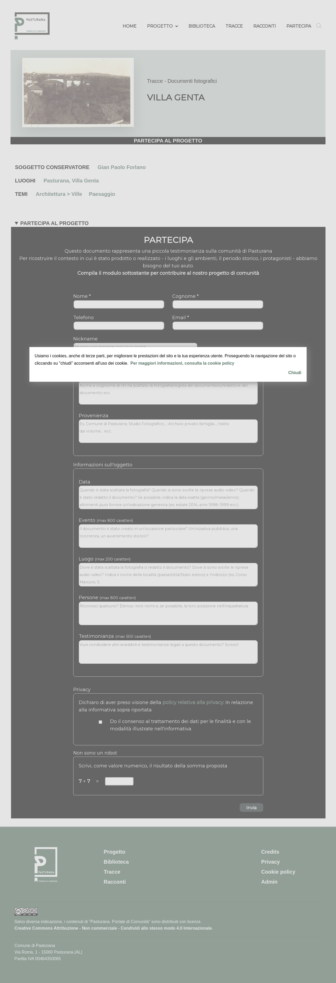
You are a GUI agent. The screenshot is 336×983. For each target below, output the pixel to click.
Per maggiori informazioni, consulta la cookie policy (182, 363)
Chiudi (294, 372)
